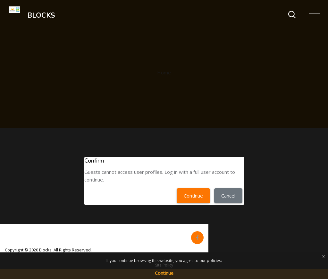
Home (164, 72)
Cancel (228, 195)
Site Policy (164, 265)
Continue (193, 195)
